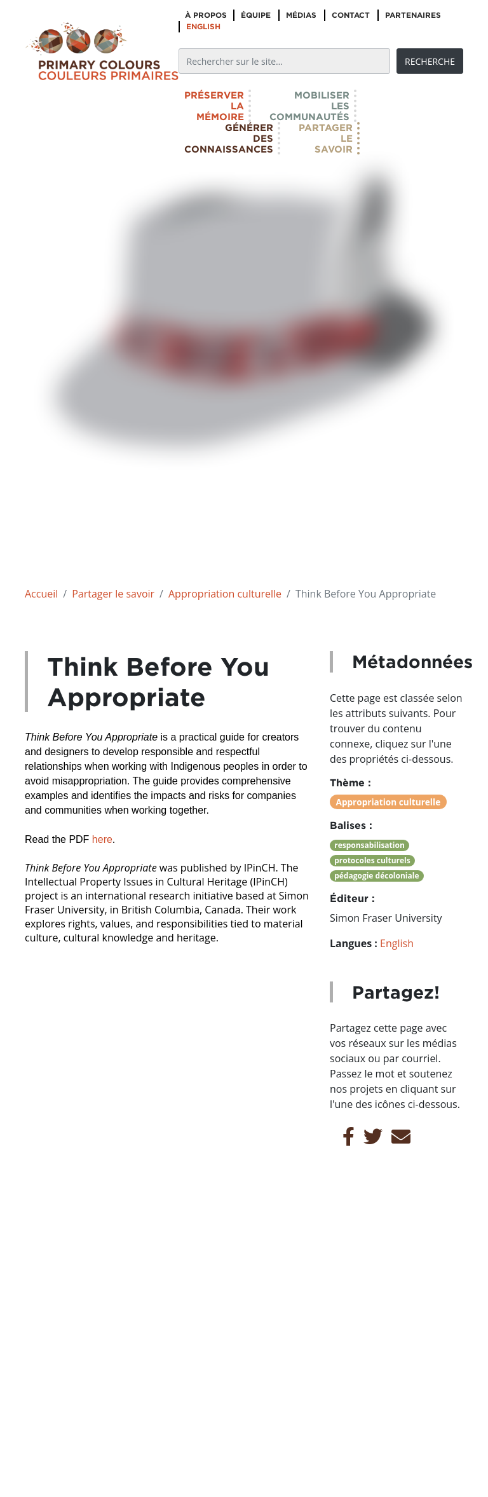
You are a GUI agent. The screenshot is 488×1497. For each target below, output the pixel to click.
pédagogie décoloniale (376, 875)
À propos (206, 15)
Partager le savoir (113, 594)
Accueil (41, 594)
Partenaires (413, 15)
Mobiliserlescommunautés (309, 106)
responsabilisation (369, 845)
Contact (351, 15)
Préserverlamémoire (214, 106)
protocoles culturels (372, 860)
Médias (301, 15)
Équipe (256, 15)
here (100, 839)
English (203, 26)
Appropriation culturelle (224, 594)
